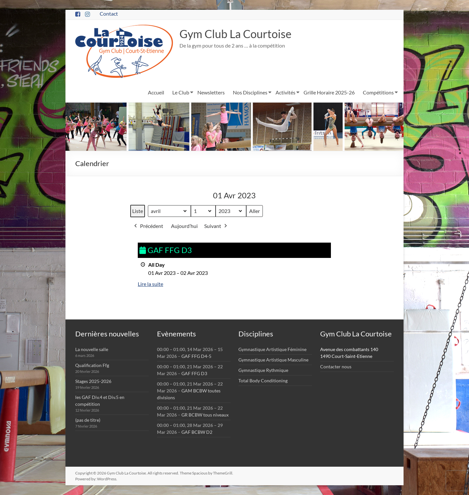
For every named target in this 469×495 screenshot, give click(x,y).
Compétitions (378, 92)
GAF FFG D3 (194, 373)
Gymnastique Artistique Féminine (272, 349)
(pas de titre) (87, 420)
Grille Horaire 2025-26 (329, 92)
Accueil (156, 92)
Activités (285, 92)
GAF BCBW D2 (196, 432)
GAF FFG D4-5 (196, 356)
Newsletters (211, 92)
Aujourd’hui (184, 226)
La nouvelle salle (91, 349)
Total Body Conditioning (263, 380)
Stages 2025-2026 (93, 381)
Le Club (180, 92)
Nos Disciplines (250, 92)
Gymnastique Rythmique (263, 370)
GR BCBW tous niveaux (205, 414)
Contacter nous (335, 366)
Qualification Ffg (92, 365)
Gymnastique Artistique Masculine (273, 359)
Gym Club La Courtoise (238, 34)
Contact (109, 13)
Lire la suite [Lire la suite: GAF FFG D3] (150, 284)
